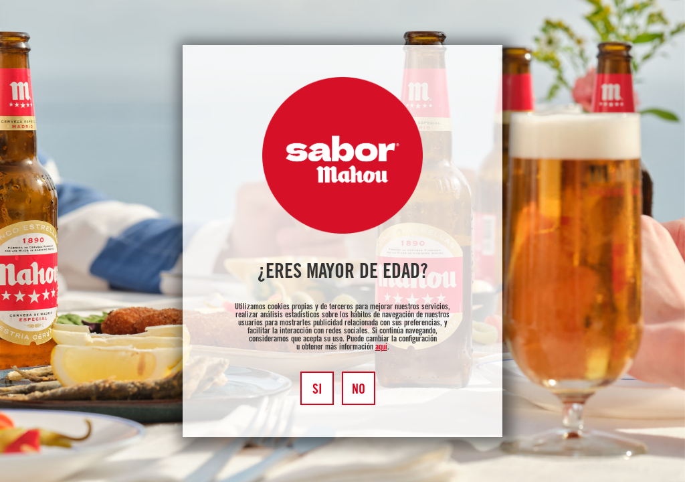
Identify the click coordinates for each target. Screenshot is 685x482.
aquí (381, 347)
